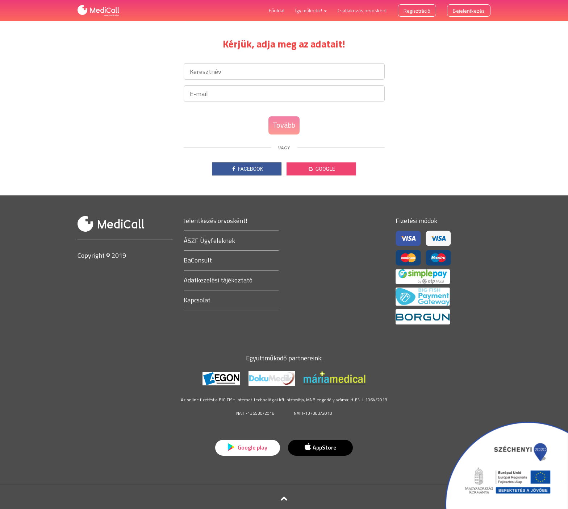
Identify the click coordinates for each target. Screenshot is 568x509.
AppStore (320, 447)
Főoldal (276, 10)
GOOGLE (321, 169)
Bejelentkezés (469, 11)
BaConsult (198, 260)
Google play (247, 447)
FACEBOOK (246, 169)
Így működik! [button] (311, 10)
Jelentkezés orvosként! (215, 220)
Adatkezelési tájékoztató (218, 280)
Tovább (284, 125)
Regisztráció (417, 11)
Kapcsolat (197, 300)
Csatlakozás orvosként (362, 10)
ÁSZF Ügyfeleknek (209, 240)
